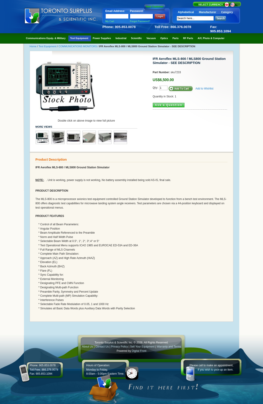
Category (227, 12)
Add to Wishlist (204, 88)
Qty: (155, 87)
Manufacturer (207, 12)
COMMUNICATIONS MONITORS (78, 46)
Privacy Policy (119, 346)
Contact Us (102, 346)
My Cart (109, 21)
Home (33, 46)
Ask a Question (168, 105)
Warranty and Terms (169, 346)
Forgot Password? (140, 21)
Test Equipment (47, 46)
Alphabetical (186, 12)
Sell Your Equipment (142, 346)
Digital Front (139, 350)
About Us (87, 346)
